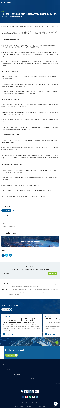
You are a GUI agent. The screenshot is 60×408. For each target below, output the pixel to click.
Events (4, 223)
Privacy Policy (25, 402)
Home (3, 26)
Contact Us (35, 402)
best (4, 221)
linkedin (10, 255)
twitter (6, 255)
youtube (26, 397)
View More (5, 309)
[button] (52, 342)
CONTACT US (6, 210)
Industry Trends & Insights (9, 226)
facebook (3, 255)
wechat (30, 397)
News (6, 26)
